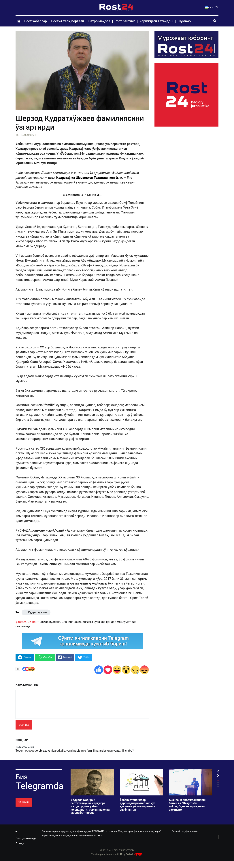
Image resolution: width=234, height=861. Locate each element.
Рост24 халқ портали (67, 21)
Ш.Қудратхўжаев (36, 612)
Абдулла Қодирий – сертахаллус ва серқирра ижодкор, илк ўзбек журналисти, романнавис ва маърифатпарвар (90, 806)
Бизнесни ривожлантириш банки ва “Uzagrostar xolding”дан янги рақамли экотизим (187, 804)
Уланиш (23, 802)
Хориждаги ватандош (156, 21)
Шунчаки (184, 21)
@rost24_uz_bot (26, 622)
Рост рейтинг (125, 21)
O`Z (216, 7)
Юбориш (23, 724)
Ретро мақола (99, 21)
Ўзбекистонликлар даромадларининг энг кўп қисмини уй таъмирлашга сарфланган (138, 804)
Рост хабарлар (35, 21)
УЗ (209, 7)
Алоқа (20, 843)
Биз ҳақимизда (26, 838)
